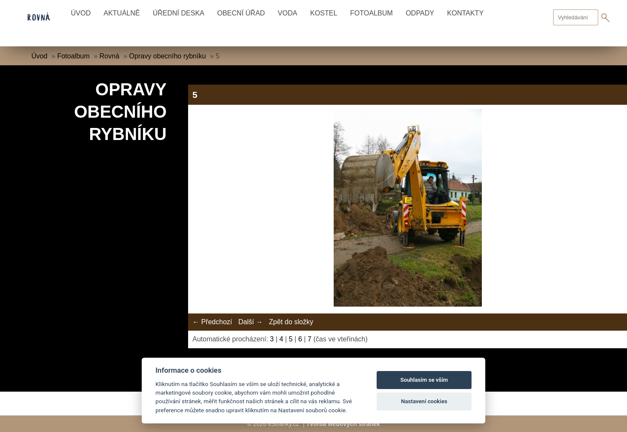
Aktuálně (121, 13)
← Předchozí (212, 322)
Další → (250, 322)
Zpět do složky (291, 322)
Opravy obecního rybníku (167, 56)
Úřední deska (178, 13)
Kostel (323, 13)
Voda (287, 13)
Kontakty (465, 13)
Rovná (109, 56)
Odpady (420, 13)
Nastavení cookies (424, 401)
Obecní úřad (241, 13)
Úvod (81, 13)
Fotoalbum (371, 13)
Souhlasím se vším (424, 380)
